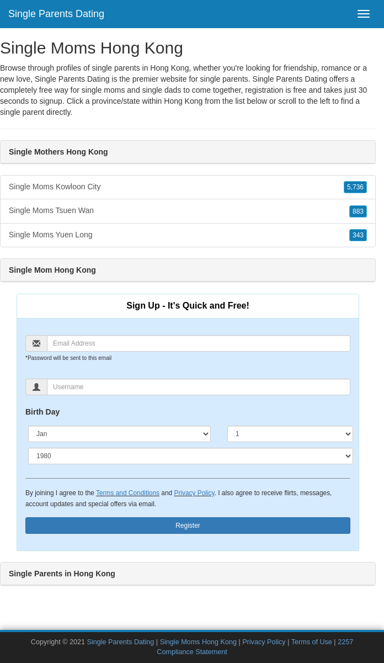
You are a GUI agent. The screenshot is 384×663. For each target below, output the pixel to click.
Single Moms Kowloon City (188, 187)
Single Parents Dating (56, 13)
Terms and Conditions (127, 493)
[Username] (198, 387)
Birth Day (42, 411)
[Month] (119, 434)
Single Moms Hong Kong (198, 642)
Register (187, 525)
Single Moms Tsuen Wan (188, 211)
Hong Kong (183, 101)
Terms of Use (311, 642)
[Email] (198, 343)
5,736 (355, 187)
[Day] (290, 434)
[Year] (190, 456)
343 (358, 235)
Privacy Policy (194, 493)
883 (358, 211)
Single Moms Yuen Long (188, 235)
